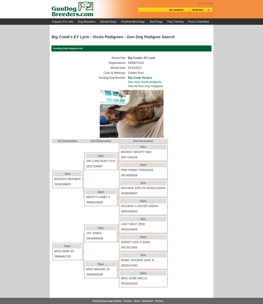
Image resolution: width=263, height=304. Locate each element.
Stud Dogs (156, 21)
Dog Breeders (86, 21)
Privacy (159, 301)
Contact (127, 301)
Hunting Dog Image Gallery (107, 301)
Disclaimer (147, 301)
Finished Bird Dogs (133, 21)
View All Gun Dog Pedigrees (145, 86)
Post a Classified (198, 21)
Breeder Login (206, 3)
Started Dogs (108, 21)
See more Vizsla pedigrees (145, 81)
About (137, 301)
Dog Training (175, 21)
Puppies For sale (62, 21)
